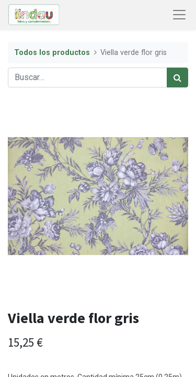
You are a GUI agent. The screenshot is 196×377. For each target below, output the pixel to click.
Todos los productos (52, 52)
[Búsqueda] (177, 77)
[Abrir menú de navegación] (179, 14)
